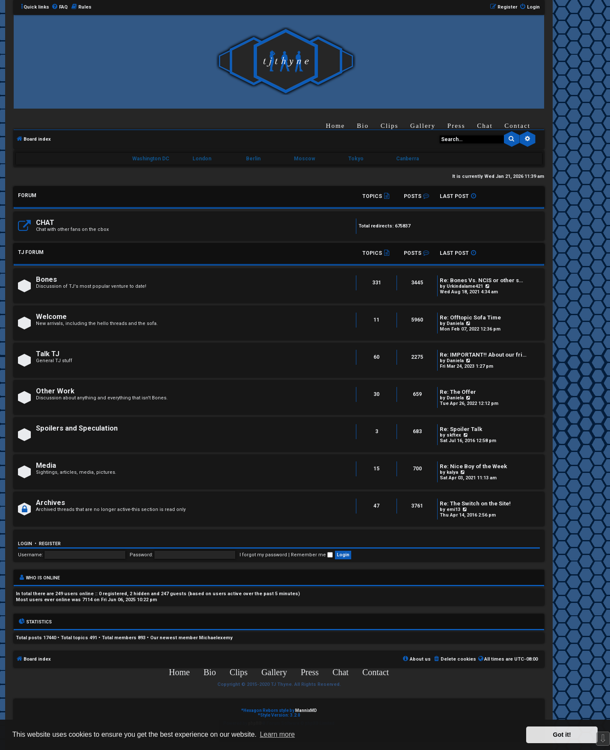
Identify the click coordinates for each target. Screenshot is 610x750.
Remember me (312, 555)
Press (456, 125)
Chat (484, 125)
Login (25, 543)
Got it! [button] (562, 734)
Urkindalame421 (465, 286)
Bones (46, 279)
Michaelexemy (216, 638)
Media (46, 465)
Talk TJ (47, 354)
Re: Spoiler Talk (461, 429)
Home (335, 125)
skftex (454, 435)
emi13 (453, 509)
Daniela (455, 323)
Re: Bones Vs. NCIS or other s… (481, 280)
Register (50, 543)
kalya (452, 472)
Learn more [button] (277, 734)
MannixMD (306, 710)
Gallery (422, 125)
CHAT (45, 223)
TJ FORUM (31, 252)
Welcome (51, 317)
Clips (390, 125)
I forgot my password (263, 555)
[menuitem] (59, 7)
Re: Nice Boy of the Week (473, 466)
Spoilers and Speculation (77, 428)
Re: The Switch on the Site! (475, 503)
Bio (363, 125)
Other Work (55, 391)
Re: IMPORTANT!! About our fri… (483, 354)
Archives (50, 503)
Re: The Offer (458, 392)
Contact (517, 125)
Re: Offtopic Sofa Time (470, 317)
